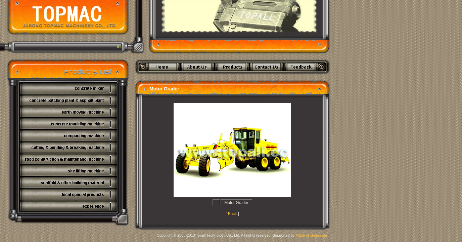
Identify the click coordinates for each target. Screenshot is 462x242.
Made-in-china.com (311, 235)
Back (232, 213)
